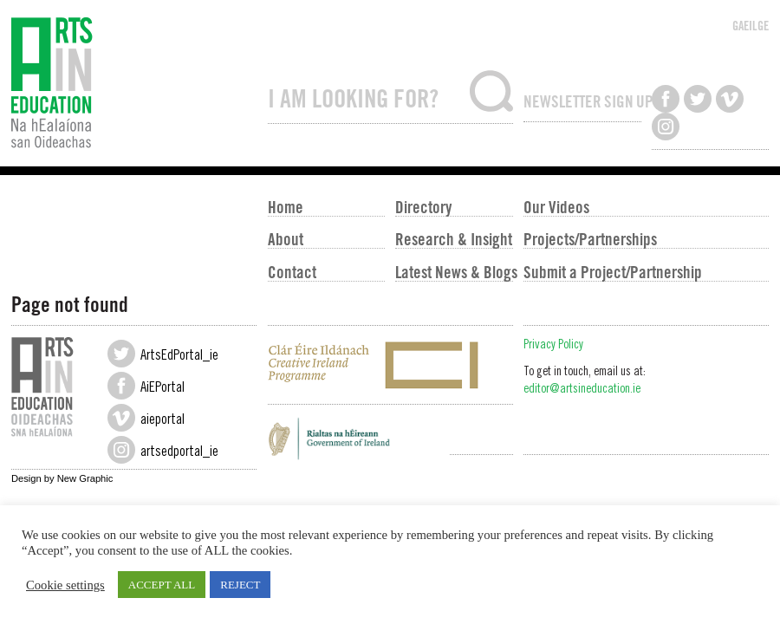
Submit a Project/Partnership (612, 271)
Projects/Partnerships (590, 238)
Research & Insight (453, 238)
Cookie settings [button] (65, 585)
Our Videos (556, 206)
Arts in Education (134, 83)
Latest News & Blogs (453, 271)
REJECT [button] (240, 584)
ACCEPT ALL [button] (161, 584)
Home (285, 206)
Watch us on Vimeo (730, 99)
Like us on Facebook (665, 99)
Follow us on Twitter (698, 99)
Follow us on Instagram (665, 126)
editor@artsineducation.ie (581, 390)
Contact (292, 271)
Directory (423, 206)
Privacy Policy (553, 346)
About (285, 238)
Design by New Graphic (62, 478)
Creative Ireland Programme (390, 365)
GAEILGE (750, 25)
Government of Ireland (390, 442)
